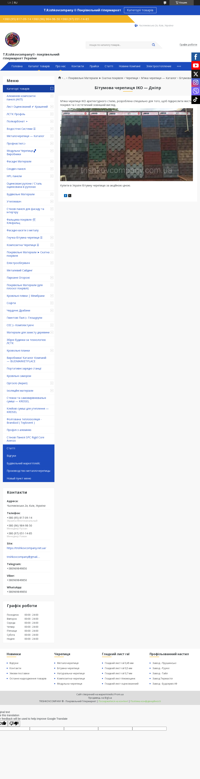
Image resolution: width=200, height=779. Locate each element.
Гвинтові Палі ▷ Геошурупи (24, 317)
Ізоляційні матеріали (20, 390)
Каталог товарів (39, 66)
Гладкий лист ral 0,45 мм (119, 663)
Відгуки (11, 455)
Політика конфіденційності (145, 701)
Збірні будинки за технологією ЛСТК (26, 341)
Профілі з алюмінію (19, 430)
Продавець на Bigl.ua (100, 697)
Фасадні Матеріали (19, 161)
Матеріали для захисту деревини (28, 332)
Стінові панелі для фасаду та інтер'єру (25, 210)
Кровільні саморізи (19, 376)
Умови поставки (19, 673)
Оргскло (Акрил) (17, 383)
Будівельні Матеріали (21, 194)
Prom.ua (119, 694)
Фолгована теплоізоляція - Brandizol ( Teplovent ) (24, 420)
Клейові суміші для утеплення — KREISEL (28, 410)
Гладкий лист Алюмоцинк (120, 678)
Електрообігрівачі (18, 263)
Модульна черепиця (69, 683)
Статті (109, 66)
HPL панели (14, 176)
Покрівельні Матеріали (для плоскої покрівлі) (25, 286)
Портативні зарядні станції (24, 368)
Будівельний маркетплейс (23, 463)
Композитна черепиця (71, 678)
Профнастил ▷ (16, 143)
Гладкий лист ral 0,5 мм (118, 668)
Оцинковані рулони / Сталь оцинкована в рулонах (24, 185)
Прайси (94, 66)
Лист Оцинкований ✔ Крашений (27, 106)
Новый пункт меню (19, 478)
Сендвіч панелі (16, 169)
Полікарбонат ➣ (17, 121)
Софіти (11, 303)
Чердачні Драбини (18, 310)
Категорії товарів (140, 10)
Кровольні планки (18, 350)
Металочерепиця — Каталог (25, 136)
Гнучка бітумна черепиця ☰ (25, 237)
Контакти (77, 66)
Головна (17, 66)
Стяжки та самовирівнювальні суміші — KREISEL (26, 399)
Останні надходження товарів (28, 678)
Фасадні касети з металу (23, 230)
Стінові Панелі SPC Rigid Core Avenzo (25, 439)
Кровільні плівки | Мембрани (26, 296)
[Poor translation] (14, 723)
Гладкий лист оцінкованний (121, 683)
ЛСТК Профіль (16, 114)
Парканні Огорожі (18, 277)
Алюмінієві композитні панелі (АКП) (21, 97)
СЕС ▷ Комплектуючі (20, 325)
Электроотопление (158, 66)
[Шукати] (153, 45)
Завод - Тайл (160, 673)
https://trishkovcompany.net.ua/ (26, 548)
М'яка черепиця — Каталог (159, 78)
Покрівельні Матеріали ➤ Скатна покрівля (28, 253)
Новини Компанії (130, 66)
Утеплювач (14, 201)
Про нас (60, 66)
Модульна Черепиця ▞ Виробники (21, 152)
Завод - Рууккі (160, 668)
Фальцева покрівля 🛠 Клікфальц (21, 221)
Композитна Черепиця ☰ (23, 245)
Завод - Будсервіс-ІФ (164, 683)
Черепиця (132, 78)
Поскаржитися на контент (113, 701)
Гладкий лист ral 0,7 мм (118, 673)
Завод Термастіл (162, 678)
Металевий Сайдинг (20, 270)
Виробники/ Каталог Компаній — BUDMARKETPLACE (26, 359)
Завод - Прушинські (164, 663)
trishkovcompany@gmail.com (23, 557)
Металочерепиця (68, 663)
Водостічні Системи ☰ (21, 129)
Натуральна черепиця (71, 673)
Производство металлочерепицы (28, 471)
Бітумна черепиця (68, 668)
